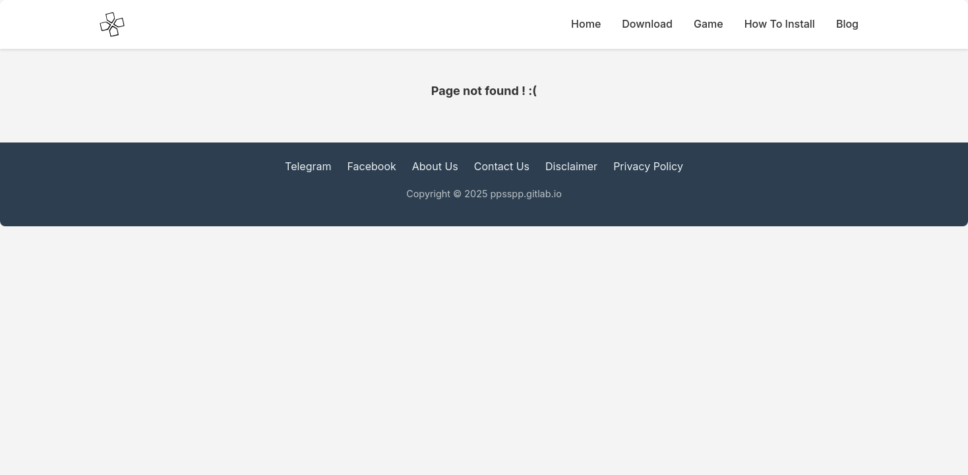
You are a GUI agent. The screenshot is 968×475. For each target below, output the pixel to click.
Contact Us (501, 166)
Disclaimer (571, 166)
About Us (435, 166)
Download (647, 23)
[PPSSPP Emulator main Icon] (112, 24)
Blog (847, 23)
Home (586, 23)
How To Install (779, 23)
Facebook (372, 166)
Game (708, 23)
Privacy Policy (648, 166)
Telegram (308, 166)
